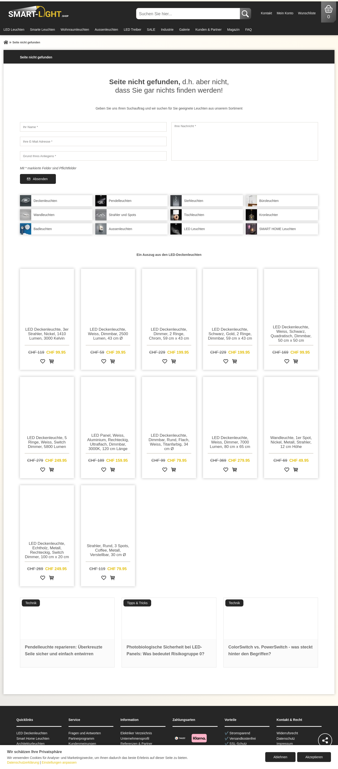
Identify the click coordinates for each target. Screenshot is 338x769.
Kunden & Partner (209, 29)
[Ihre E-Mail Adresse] (93, 141)
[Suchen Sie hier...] (188, 13)
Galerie (184, 29)
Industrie (167, 29)
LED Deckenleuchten (31, 733)
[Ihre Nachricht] (244, 141)
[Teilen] (325, 740)
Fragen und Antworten (85, 733)
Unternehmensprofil (134, 738)
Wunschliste (307, 13)
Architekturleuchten (30, 744)
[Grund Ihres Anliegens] (93, 156)
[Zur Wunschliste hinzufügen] (42, 362)
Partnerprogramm (81, 738)
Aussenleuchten (106, 29)
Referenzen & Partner (136, 744)
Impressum (285, 744)
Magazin (233, 29)
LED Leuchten (14, 29)
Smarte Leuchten (42, 29)
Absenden (40, 179)
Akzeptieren (314, 757)
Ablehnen (280, 757)
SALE (151, 29)
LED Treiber (132, 29)
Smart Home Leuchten (32, 738)
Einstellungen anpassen (59, 762)
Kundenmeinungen (82, 744)
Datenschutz (286, 738)
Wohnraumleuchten (75, 29)
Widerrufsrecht (287, 733)
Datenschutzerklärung (23, 762)
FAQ (248, 29)
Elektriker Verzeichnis (136, 733)
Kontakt (266, 13)
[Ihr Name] (93, 127)
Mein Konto (285, 13)
